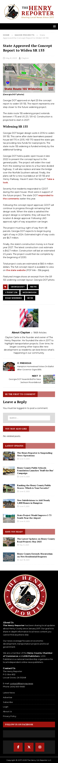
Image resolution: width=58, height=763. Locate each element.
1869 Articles (39, 332)
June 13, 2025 (24, 459)
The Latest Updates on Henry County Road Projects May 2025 (36, 540)
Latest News (9, 692)
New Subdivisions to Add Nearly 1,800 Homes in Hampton (33, 501)
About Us (7, 711)
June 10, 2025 (24, 521)
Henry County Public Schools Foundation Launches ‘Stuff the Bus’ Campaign (35, 470)
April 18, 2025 (24, 560)
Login (5, 707)
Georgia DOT (18, 287)
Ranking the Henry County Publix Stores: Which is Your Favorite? (34, 486)
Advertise (7, 697)
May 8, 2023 (11, 58)
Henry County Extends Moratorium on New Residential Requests (34, 555)
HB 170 (33, 287)
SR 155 (30, 298)
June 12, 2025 (24, 491)
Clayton (25, 58)
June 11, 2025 (24, 506)
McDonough (29, 292)
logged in (22, 408)
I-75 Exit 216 (11, 292)
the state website (16, 270)
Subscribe (8, 702)
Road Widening (13, 298)
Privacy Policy (9, 716)
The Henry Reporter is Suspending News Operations (34, 454)
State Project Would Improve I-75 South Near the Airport (34, 516)
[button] (54, 26)
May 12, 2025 (24, 545)
